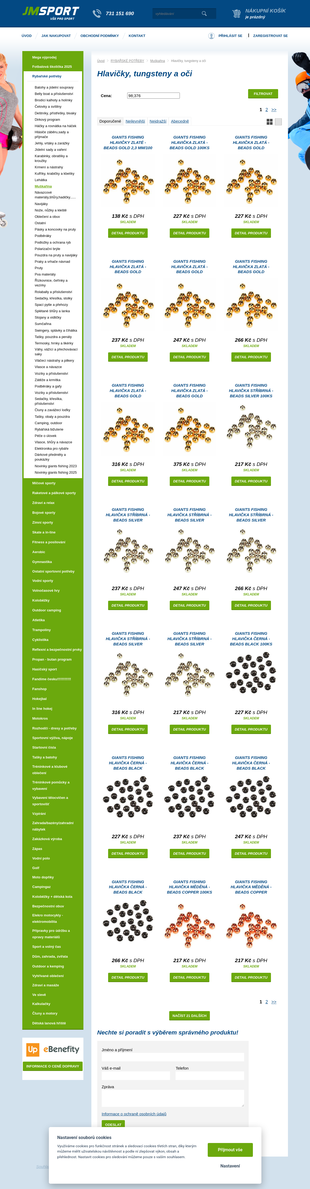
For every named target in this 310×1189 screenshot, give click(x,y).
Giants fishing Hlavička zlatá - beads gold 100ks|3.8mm (251, 267)
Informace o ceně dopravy (52, 1066)
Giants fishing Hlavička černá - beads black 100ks (251, 638)
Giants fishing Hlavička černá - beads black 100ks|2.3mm (128, 763)
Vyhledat (204, 13)
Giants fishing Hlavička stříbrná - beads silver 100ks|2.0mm (189, 639)
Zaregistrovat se (270, 36)
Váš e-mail (111, 1068)
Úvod (101, 61)
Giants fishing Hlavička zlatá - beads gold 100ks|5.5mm (189, 391)
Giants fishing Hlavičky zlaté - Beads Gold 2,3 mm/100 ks (128, 143)
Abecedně (180, 121)
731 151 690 (120, 13)
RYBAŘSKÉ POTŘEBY (127, 61)
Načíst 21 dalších (190, 1016)
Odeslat (113, 1125)
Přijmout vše (230, 1149)
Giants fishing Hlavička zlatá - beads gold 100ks (189, 142)
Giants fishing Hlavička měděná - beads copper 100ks (189, 887)
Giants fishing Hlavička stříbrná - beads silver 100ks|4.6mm (128, 639)
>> (273, 109)
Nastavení (230, 1166)
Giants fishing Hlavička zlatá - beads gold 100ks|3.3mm (189, 267)
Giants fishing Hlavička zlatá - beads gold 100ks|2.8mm (128, 267)
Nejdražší (158, 121)
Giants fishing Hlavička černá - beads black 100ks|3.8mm (128, 887)
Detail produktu (128, 233)
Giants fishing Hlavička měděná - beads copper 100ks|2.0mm (251, 887)
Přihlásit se (231, 36)
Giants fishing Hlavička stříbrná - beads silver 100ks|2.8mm (128, 515)
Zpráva (108, 1086)
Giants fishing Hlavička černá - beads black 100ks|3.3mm (251, 763)
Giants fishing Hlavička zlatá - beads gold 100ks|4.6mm (128, 391)
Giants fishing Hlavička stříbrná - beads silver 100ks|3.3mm (189, 515)
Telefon (182, 1068)
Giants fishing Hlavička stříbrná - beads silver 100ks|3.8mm (251, 515)
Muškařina (157, 61)
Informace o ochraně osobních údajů (134, 1114)
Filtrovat (263, 94)
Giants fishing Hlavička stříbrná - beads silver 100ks (251, 390)
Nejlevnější (135, 121)
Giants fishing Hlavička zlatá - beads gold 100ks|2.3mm (251, 143)
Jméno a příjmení (117, 1050)
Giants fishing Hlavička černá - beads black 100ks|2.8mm (190, 763)
